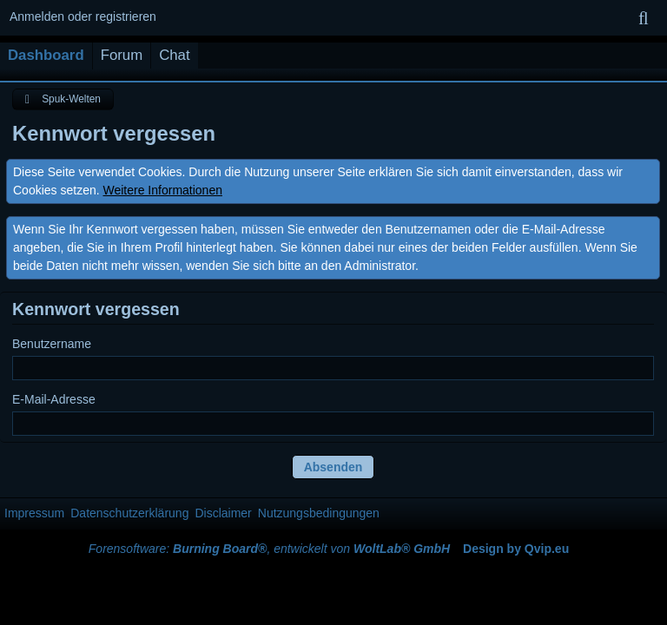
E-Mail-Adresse (54, 399)
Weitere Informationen (162, 190)
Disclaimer (223, 513)
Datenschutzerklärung (129, 513)
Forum (121, 55)
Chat (174, 55)
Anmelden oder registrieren (83, 16)
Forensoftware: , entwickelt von (269, 549)
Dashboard (46, 55)
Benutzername (51, 344)
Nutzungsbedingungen (319, 513)
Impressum (34, 513)
